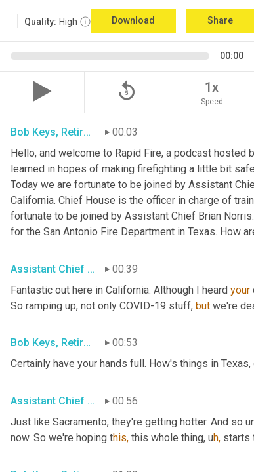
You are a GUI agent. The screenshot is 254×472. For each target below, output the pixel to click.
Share (220, 20)
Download (133, 20)
